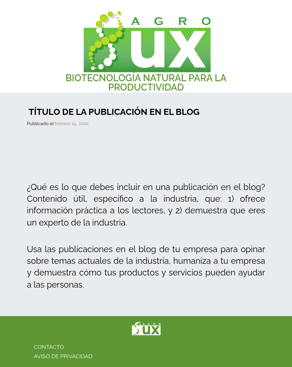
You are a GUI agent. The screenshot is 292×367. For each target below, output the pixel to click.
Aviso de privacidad (63, 356)
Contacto (49, 347)
